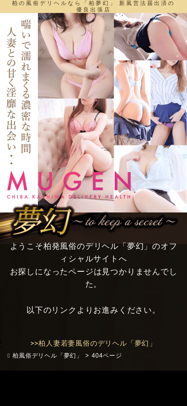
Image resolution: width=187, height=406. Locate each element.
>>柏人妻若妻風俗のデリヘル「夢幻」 (93, 343)
